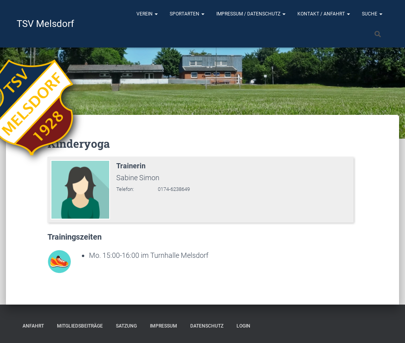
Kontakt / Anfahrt (323, 14)
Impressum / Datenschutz (251, 14)
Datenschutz (206, 326)
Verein (147, 14)
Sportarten (187, 14)
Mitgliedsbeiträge (80, 326)
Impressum (163, 326)
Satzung (126, 326)
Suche (372, 14)
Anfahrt (33, 326)
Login (243, 326)
